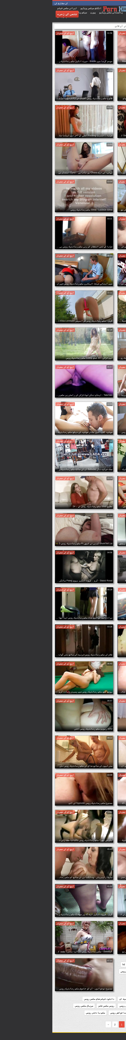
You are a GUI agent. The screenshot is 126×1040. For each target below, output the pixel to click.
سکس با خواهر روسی (68, 1012)
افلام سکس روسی (76, 971)
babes (119, 964)
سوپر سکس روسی (114, 1012)
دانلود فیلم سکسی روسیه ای (82, 999)
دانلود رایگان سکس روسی (108, 978)
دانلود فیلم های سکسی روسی (47, 999)
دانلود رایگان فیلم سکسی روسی (105, 985)
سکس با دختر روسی (43, 1012)
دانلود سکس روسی (113, 992)
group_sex (83, 964)
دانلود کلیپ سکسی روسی (80, 1006)
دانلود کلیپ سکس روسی (110, 1006)
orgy (106, 971)
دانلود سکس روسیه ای (87, 992)
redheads (94, 971)
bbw (108, 964)
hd (71, 964)
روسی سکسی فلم (54, 1006)
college (97, 964)
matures (118, 971)
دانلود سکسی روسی (112, 999)
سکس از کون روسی (92, 1012)
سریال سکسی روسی (31, 1006)
